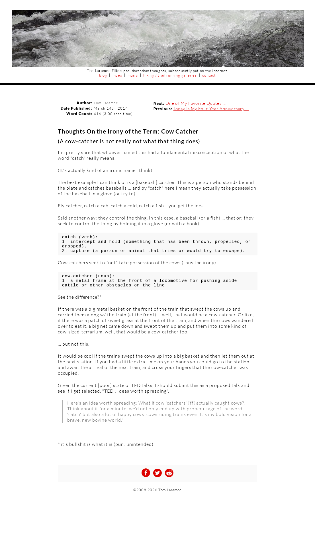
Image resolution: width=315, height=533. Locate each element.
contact (209, 75)
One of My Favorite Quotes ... (195, 103)
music (133, 75)
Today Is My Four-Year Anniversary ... (211, 108)
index (117, 75)
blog (103, 75)
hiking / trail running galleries (170, 75)
